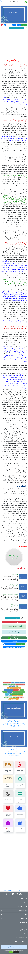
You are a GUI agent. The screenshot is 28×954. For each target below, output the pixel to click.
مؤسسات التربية (20, 697)
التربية (14, 686)
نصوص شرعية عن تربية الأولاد (14, 699)
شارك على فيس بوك (10, 644)
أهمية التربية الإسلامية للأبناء (20, 684)
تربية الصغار (10, 691)
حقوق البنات (7, 693)
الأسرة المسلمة (13, 28)
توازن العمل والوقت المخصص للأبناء (19, 691)
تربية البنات (5, 691)
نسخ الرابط (24, 25)
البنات (11, 686)
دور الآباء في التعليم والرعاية (18, 695)
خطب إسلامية (20, 28)
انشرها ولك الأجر (14, 638)
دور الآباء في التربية (8, 695)
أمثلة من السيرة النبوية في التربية (8, 684)
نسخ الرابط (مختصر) (21, 644)
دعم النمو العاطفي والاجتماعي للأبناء (16, 693)
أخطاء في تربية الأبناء (6, 682)
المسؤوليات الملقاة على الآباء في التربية (14, 688)
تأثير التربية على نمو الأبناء (8, 690)
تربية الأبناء (22, 690)
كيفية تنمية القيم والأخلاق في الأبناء (10, 697)
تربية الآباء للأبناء (16, 690)
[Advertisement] (14, 44)
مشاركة (14, 641)
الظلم (17, 686)
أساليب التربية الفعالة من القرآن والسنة (18, 682)
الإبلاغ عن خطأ (14, 622)
